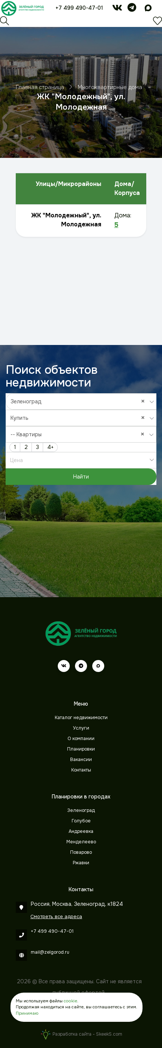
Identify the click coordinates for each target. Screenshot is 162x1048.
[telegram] (132, 9)
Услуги (81, 728)
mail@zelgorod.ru (50, 952)
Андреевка (81, 831)
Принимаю (27, 1013)
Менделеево (81, 842)
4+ (50, 447)
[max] (148, 9)
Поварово (81, 852)
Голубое (81, 821)
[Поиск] (4, 22)
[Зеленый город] (22, 8)
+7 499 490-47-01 (79, 7)
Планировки (81, 749)
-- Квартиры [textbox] (79, 434)
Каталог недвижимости (81, 718)
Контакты (81, 770)
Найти (81, 476)
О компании (81, 739)
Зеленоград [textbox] (79, 401)
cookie (70, 1000)
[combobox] (81, 401)
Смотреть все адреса (56, 916)
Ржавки (81, 863)
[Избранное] (157, 22)
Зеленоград (81, 810)
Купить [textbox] (79, 418)
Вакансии (81, 760)
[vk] (117, 9)
